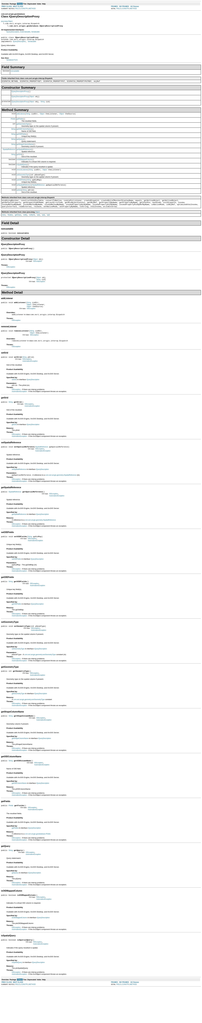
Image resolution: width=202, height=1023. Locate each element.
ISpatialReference (9, 155)
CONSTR (24, 8)
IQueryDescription (12, 32)
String (42, 104)
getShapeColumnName (25, 150)
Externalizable (25, 32)
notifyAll (32, 226)
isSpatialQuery (22, 172)
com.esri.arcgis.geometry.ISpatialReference (61, 497)
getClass (18, 226)
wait (38, 226)
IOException (37, 274)
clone (4, 226)
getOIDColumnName (24, 133)
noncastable (15, 72)
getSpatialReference (24, 155)
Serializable (35, 32)
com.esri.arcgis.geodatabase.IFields (37, 866)
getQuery (20, 144)
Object (32, 99)
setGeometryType (23, 183)
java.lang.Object (7, 21)
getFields (20, 122)
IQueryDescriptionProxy (19, 93)
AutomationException (30, 380)
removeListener (22, 177)
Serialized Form (12, 61)
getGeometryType (23, 128)
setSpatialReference (24, 194)
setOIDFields (21, 188)
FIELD (17, 8)
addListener (21, 117)
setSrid (19, 199)
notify (25, 226)
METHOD (32, 8)
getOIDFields (21, 139)
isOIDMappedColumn (24, 166)
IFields (13, 122)
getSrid (19, 161)
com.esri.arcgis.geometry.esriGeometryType (40, 681)
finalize (10, 226)
